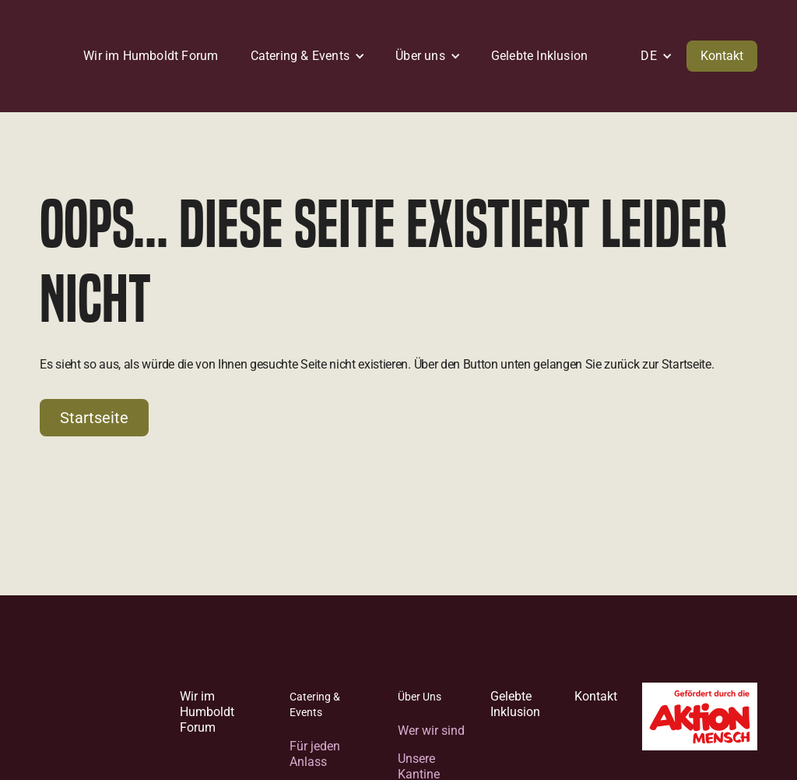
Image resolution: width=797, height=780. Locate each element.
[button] (303, 56)
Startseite (94, 417)
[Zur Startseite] (97, 725)
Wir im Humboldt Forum (207, 712)
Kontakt (721, 55)
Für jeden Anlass (315, 754)
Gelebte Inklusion (515, 704)
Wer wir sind (431, 730)
